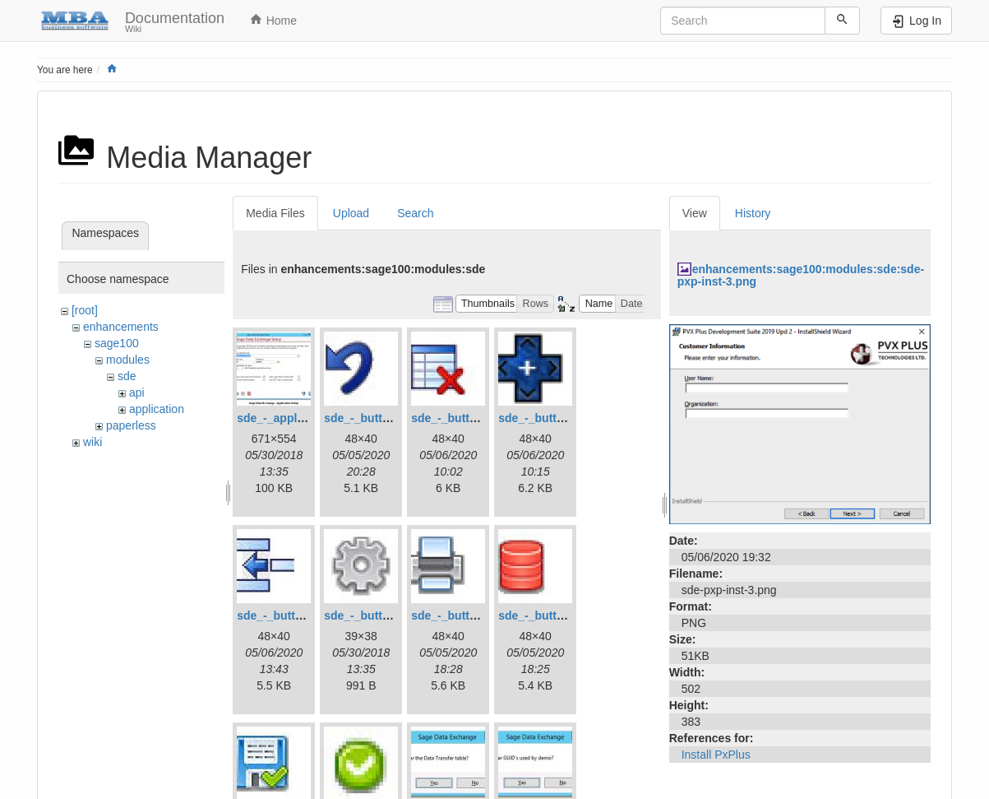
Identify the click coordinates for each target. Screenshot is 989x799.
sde (127, 376)
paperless (131, 425)
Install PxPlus (716, 754)
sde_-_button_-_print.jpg (478, 615)
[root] (85, 310)
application (156, 409)
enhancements (121, 326)
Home (273, 19)
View (694, 213)
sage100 (117, 343)
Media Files (275, 213)
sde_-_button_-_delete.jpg (482, 418)
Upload (351, 213)
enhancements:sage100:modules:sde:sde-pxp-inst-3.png (800, 275)
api (137, 392)
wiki (92, 441)
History (753, 213)
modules (128, 359)
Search (415, 213)
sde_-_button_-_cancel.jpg (396, 418)
